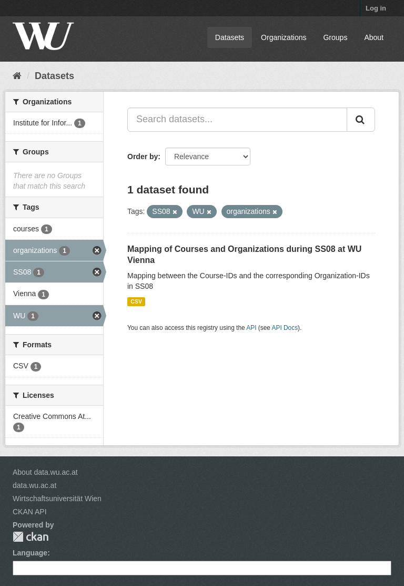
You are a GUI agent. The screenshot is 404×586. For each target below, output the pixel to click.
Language (30, 553)
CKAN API (30, 511)
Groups (335, 37)
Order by (142, 156)
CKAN (30, 536)
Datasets (229, 37)
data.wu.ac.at (34, 485)
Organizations (283, 37)
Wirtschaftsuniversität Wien (57, 498)
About (373, 37)
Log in (376, 8)
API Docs (285, 327)
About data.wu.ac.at (45, 472)
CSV (136, 301)
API (251, 327)
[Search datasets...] (237, 120)
